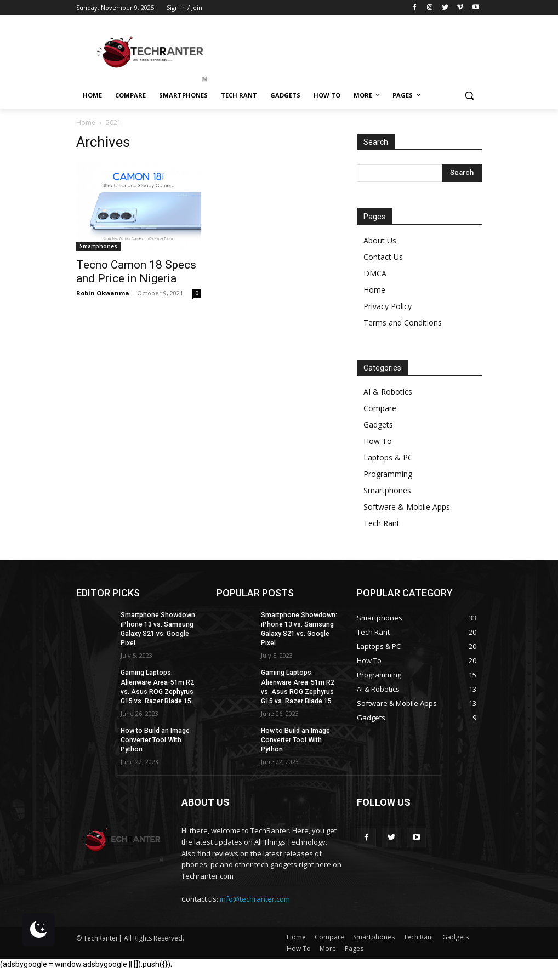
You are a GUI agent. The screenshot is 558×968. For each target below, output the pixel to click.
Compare (379, 408)
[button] (469, 96)
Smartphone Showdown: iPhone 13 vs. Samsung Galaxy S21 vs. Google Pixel (158, 628)
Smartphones (98, 246)
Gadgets (378, 424)
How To (377, 441)
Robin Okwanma (102, 293)
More (328, 946)
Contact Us (383, 257)
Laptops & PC (388, 457)
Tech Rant (381, 523)
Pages (354, 946)
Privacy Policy (387, 306)
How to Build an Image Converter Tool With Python (154, 738)
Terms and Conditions (402, 322)
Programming (387, 474)
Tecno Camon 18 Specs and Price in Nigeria (136, 271)
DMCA (374, 273)
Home (85, 122)
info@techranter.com (255, 897)
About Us (379, 240)
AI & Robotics (387, 391)
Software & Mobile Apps (406, 507)
